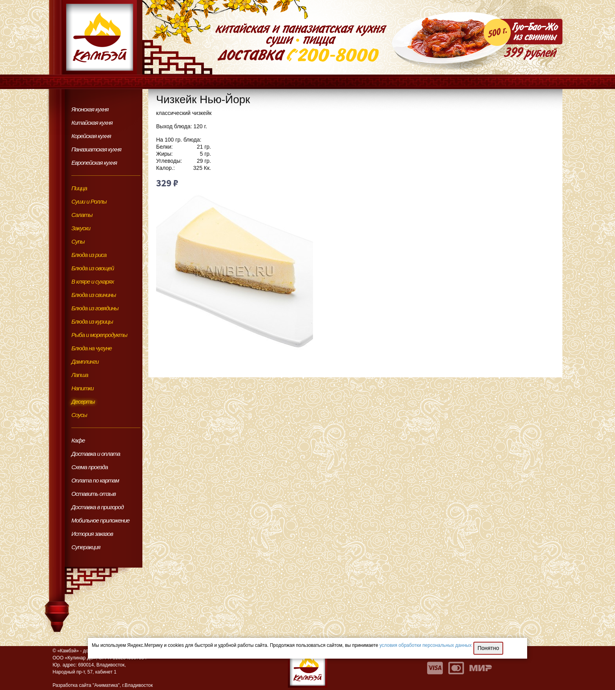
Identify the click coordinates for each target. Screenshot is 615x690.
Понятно (488, 648)
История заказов (92, 533)
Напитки (82, 388)
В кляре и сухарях (92, 281)
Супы (78, 241)
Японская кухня (90, 109)
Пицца (79, 188)
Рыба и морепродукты (99, 334)
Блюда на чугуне (91, 348)
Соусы (79, 414)
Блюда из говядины (94, 308)
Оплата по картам (95, 480)
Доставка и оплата (95, 453)
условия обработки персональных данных (426, 645)
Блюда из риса (88, 254)
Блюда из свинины (93, 294)
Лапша (79, 374)
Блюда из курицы (92, 321)
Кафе (78, 440)
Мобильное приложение (100, 520)
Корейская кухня (91, 136)
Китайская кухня (92, 122)
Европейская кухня (94, 162)
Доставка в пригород (97, 507)
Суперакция (85, 547)
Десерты (83, 401)
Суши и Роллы (88, 201)
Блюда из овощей (92, 268)
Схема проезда (89, 467)
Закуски (80, 228)
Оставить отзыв (93, 493)
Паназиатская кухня (96, 149)
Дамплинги (84, 361)
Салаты (82, 214)
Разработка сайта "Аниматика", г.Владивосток (103, 685)
